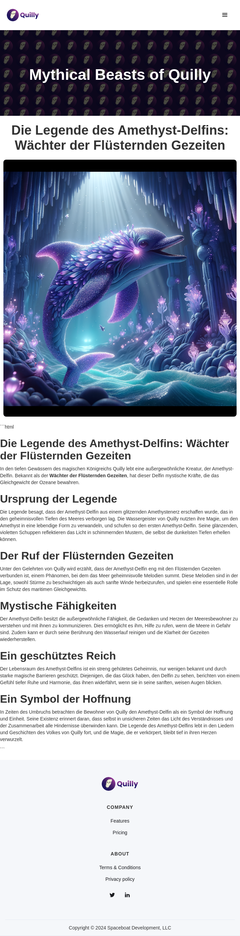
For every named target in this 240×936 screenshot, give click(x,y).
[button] (225, 15)
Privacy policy (120, 879)
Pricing (120, 832)
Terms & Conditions (120, 867)
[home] (23, 15)
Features (120, 821)
